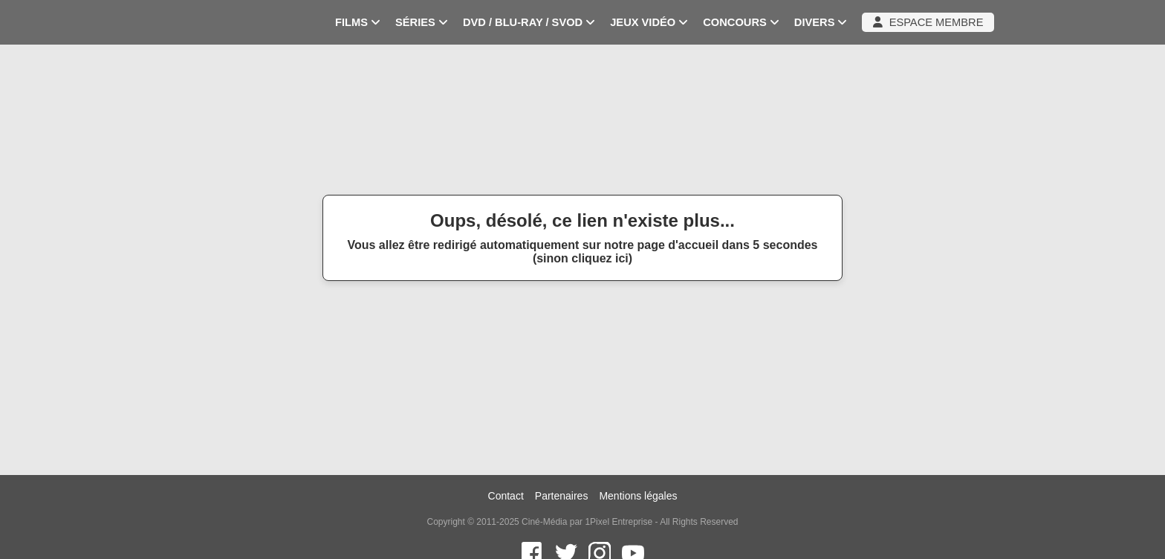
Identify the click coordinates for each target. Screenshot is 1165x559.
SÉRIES (421, 22)
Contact (506, 496)
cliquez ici (599, 258)
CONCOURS (741, 22)
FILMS (357, 22)
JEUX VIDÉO (649, 22)
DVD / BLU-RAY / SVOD (529, 22)
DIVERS (821, 22)
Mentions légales (638, 496)
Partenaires (561, 496)
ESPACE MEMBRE (928, 22)
